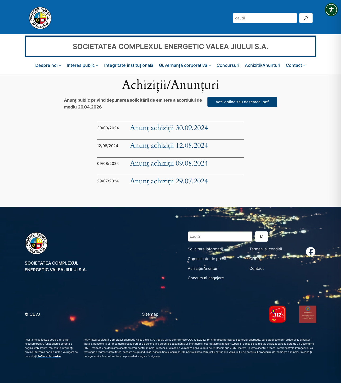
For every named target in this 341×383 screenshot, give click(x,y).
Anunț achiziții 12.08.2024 (169, 146)
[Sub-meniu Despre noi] (59, 65)
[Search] (306, 18)
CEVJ (35, 314)
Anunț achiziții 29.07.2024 (169, 181)
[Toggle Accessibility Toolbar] (331, 10)
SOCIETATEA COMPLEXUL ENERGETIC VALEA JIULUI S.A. (171, 46)
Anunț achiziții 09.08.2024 (169, 163)
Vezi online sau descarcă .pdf (242, 101)
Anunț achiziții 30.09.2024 (169, 128)
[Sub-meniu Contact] (304, 65)
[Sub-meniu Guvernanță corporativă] (209, 65)
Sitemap (150, 314)
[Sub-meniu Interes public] (97, 65)
